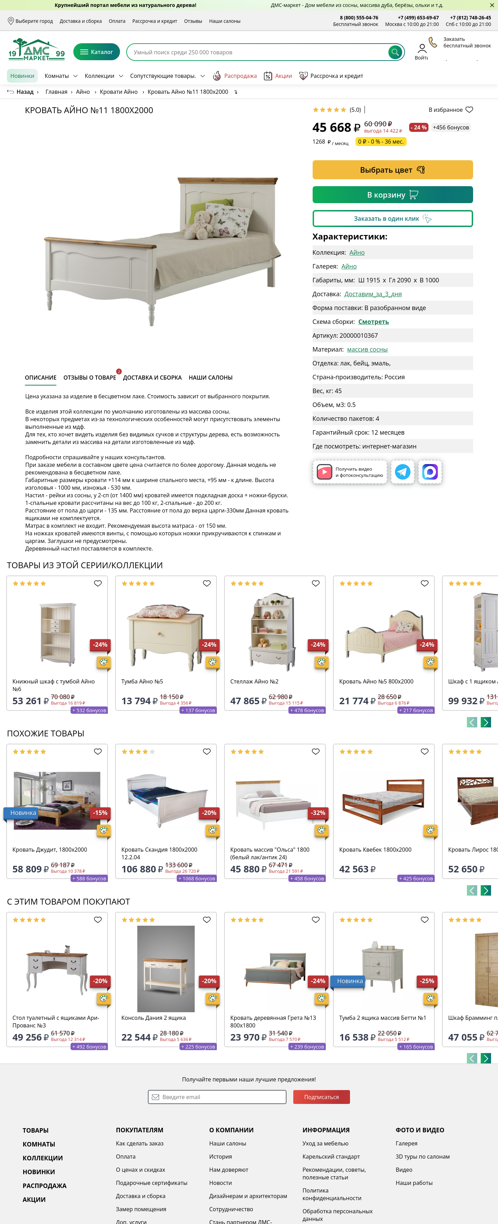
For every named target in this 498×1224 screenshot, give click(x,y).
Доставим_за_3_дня (373, 294)
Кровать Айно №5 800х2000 (376, 681)
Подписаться (321, 1097)
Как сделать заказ (140, 1143)
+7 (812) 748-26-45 (470, 17)
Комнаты (57, 76)
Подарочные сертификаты (151, 1183)
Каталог (96, 52)
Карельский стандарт (331, 1156)
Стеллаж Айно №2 (254, 681)
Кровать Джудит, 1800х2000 (49, 849)
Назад (25, 92)
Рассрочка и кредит (154, 21)
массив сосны (367, 349)
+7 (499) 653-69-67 (418, 17)
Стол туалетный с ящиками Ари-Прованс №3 (55, 1021)
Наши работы (414, 1183)
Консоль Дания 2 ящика (153, 1018)
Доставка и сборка (81, 21)
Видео (404, 1169)
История (220, 1156)
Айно (357, 252)
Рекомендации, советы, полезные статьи (334, 1173)
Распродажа (234, 76)
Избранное (449, 51)
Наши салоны (225, 21)
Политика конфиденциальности (332, 1194)
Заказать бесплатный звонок (459, 76)
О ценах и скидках (140, 1169)
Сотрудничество (231, 1209)
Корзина (481, 51)
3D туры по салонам (423, 1156)
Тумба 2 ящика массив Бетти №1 (382, 1018)
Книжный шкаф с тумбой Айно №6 (53, 685)
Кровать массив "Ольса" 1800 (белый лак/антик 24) (270, 853)
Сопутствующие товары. (163, 76)
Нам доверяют (228, 1169)
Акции (278, 76)
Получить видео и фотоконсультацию (350, 472)
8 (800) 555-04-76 (359, 17)
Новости (220, 1183)
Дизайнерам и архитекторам (248, 1196)
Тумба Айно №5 (142, 681)
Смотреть (373, 321)
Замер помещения (141, 1209)
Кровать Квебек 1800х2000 (375, 849)
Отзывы (193, 21)
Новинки (22, 76)
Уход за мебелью (326, 1143)
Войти (422, 51)
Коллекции (99, 76)
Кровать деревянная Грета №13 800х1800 (273, 1021)
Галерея (406, 1143)
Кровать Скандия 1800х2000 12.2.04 (159, 853)
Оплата (117, 21)
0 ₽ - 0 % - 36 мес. (381, 141)
